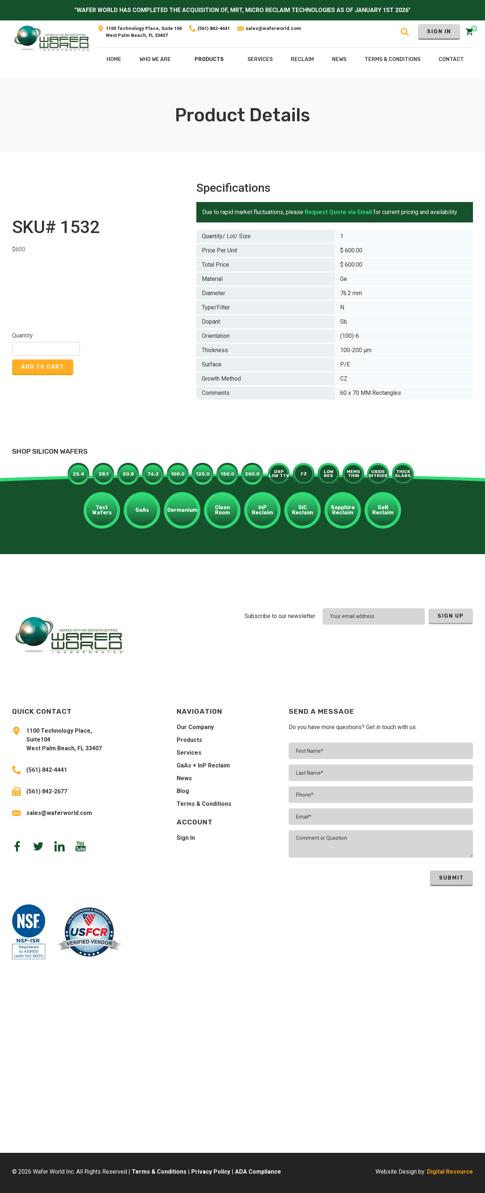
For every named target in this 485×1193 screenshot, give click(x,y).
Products (209, 59)
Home (114, 59)
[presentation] (425, 644)
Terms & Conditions (204, 803)
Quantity (22, 335)
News (184, 778)
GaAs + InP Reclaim (203, 765)
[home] (52, 49)
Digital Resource (450, 1171)
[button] (209, 61)
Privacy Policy (210, 1171)
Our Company (195, 727)
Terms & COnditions (392, 59)
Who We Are (155, 59)
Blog (183, 791)
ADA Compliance (258, 1171)
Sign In (439, 31)
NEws (339, 59)
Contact (451, 59)
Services (189, 752)
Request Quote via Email (338, 212)
